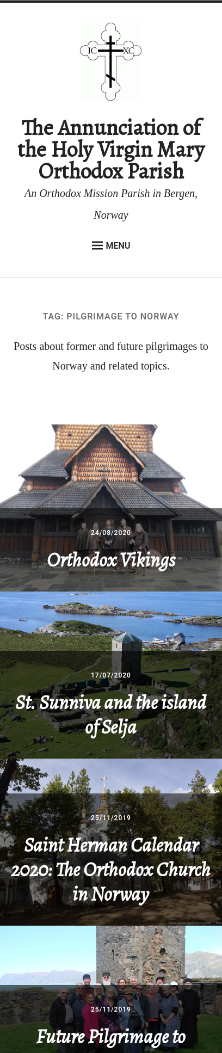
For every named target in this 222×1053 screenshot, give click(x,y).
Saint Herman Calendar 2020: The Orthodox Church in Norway (111, 869)
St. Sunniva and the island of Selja (110, 714)
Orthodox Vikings (111, 559)
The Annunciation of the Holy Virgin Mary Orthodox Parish (111, 149)
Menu (111, 245)
